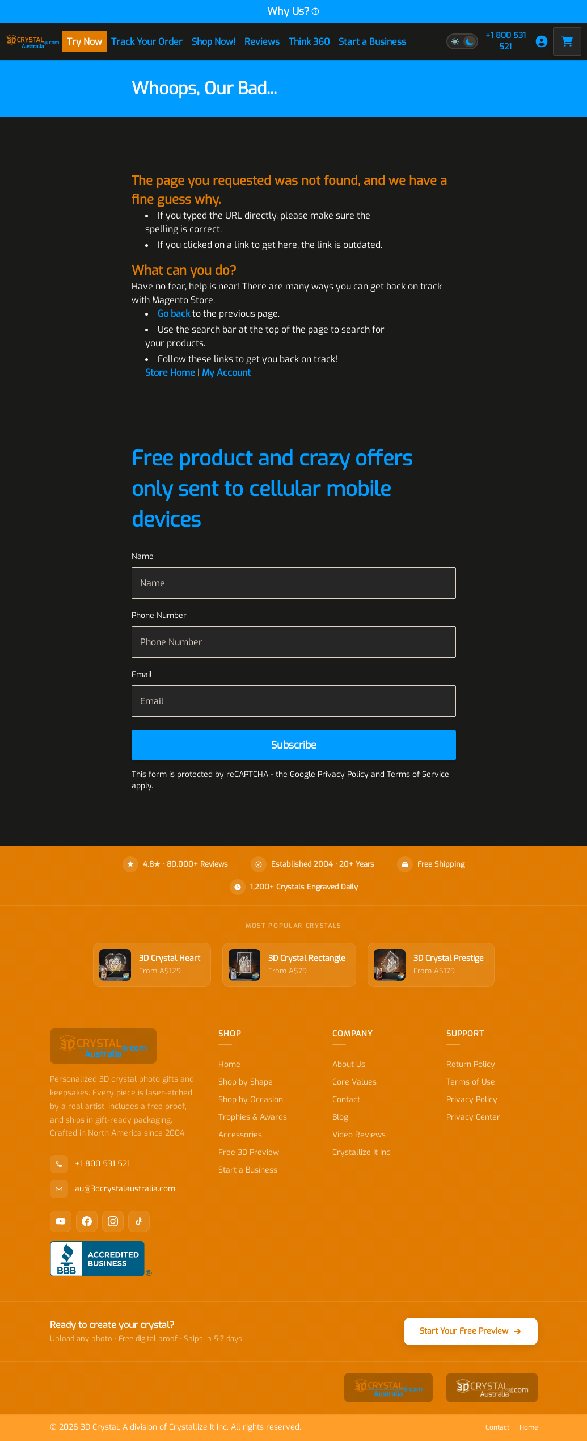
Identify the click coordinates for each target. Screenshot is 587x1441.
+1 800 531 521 (505, 41)
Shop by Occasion (250, 1099)
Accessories (240, 1134)
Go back (174, 314)
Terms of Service (418, 774)
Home (229, 1064)
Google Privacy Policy (329, 774)
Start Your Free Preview (471, 1331)
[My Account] (541, 41)
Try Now (84, 42)
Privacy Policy (471, 1099)
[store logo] (33, 41)
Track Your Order (147, 42)
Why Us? (293, 11)
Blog (340, 1117)
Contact (346, 1099)
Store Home (170, 373)
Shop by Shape (245, 1082)
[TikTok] (139, 1221)
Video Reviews (359, 1134)
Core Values (354, 1082)
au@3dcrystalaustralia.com (112, 1189)
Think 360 (309, 42)
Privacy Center (473, 1117)
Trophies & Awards (252, 1117)
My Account (226, 373)
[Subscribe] (294, 745)
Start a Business (372, 42)
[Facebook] (87, 1221)
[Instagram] (113, 1221)
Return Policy (470, 1064)
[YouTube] (60, 1221)
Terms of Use (470, 1082)
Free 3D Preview (248, 1152)
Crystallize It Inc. (362, 1152)
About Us (348, 1064)
